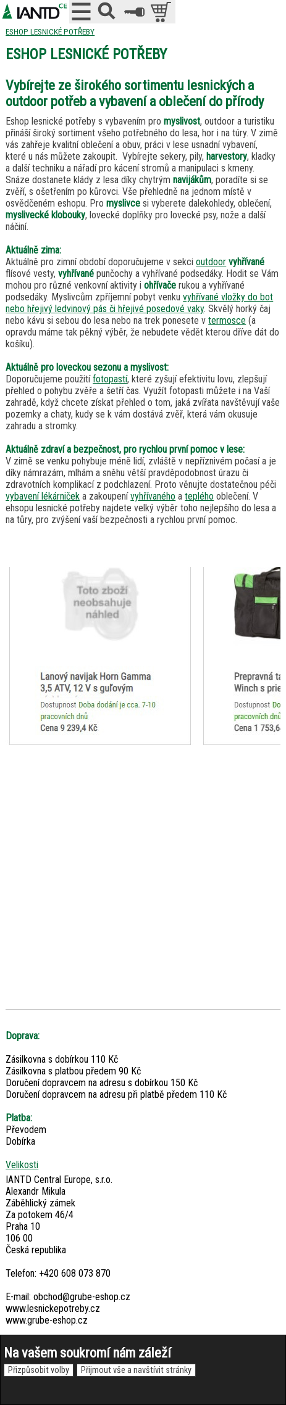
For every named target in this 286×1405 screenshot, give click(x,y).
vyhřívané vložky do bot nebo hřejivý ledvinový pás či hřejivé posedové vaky (139, 303)
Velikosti (22, 1165)
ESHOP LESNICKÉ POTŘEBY (50, 31)
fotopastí (110, 379)
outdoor (211, 262)
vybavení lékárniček (43, 496)
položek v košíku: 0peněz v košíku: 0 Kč (162, 11)
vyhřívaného (152, 496)
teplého (199, 496)
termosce (227, 320)
